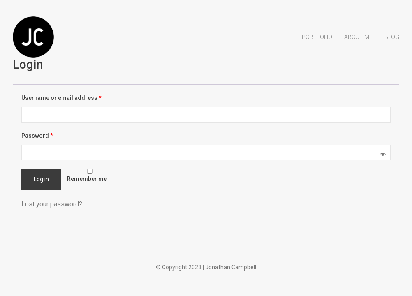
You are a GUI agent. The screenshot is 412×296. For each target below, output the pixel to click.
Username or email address (61, 98)
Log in (41, 179)
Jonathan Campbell (230, 267)
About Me (358, 37)
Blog (391, 37)
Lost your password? (51, 204)
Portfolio (317, 37)
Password (37, 135)
